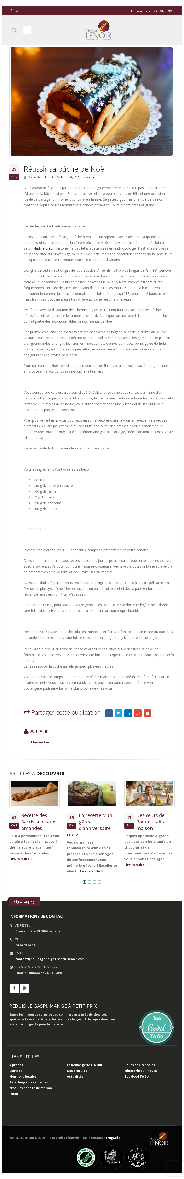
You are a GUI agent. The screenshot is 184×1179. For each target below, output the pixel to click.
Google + (138, 713)
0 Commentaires (86, 177)
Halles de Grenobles (139, 1065)
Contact (15, 1071)
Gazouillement (118, 713)
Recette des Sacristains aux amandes (38, 821)
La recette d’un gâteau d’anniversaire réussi (89, 825)
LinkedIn (128, 713)
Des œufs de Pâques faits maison (150, 821)
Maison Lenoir (44, 177)
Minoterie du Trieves (140, 1071)
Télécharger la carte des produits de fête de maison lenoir (30, 1088)
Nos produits (77, 1071)
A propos (16, 1065)
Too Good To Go (136, 1077)
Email (147, 713)
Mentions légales (22, 1077)
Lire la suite (20, 859)
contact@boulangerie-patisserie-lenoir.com (50, 959)
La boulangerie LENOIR (84, 1065)
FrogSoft (113, 1138)
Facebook (109, 713)
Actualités (75, 1077)
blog (64, 177)
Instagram (24, 988)
